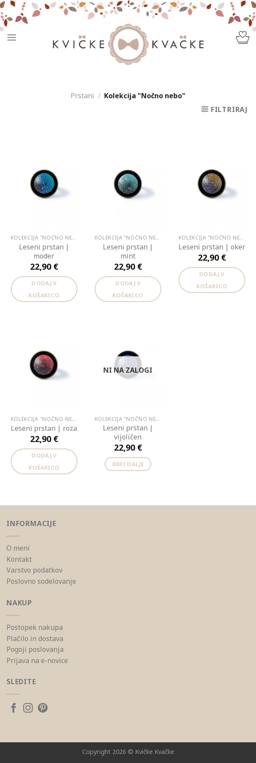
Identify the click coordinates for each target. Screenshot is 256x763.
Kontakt (19, 559)
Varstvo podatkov (34, 570)
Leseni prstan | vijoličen (128, 433)
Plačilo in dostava (34, 638)
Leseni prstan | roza (44, 428)
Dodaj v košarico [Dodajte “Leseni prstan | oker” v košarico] (211, 280)
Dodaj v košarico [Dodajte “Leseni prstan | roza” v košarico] (43, 461)
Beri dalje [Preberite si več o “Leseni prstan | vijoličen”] (128, 464)
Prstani (82, 95)
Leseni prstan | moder (44, 252)
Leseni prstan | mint (128, 252)
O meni (18, 548)
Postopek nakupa (34, 627)
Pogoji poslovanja (35, 649)
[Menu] (11, 37)
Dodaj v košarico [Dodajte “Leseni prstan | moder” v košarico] (43, 289)
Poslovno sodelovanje (41, 581)
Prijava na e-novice (37, 660)
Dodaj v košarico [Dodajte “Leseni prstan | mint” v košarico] (127, 289)
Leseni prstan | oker (212, 247)
